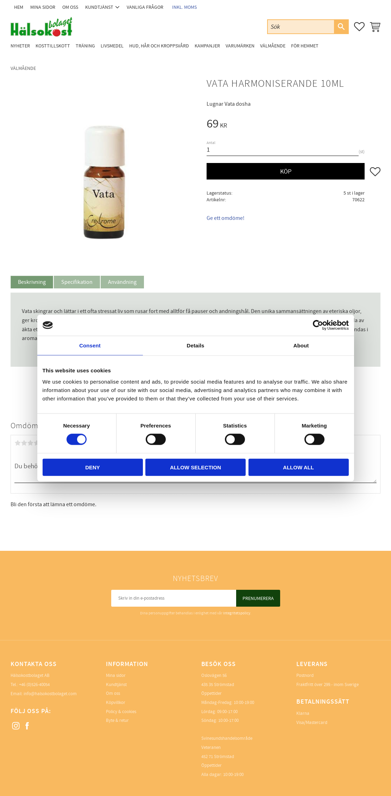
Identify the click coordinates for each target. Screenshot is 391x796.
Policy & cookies (121, 712)
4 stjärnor (36, 443)
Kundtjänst (116, 684)
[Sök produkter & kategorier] (301, 26)
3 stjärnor (30, 443)
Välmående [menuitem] (272, 46)
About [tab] (301, 345)
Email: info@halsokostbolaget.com (44, 694)
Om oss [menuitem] (70, 7)
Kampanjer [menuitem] (207, 46)
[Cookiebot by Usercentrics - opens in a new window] (318, 325)
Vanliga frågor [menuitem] (145, 7)
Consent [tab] (90, 345)
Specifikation (77, 282)
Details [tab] (195, 345)
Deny (92, 467)
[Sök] (341, 26)
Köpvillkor (115, 702)
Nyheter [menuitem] (20, 46)
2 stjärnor (24, 443)
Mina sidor (116, 675)
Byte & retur (117, 720)
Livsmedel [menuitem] (112, 46)
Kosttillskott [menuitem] (53, 46)
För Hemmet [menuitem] (305, 46)
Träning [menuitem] (85, 46)
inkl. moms (184, 7)
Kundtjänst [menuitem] (99, 7)
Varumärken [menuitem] (240, 46)
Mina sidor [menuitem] (42, 7)
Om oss (113, 693)
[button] (359, 26)
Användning (122, 282)
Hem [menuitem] (18, 7)
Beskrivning (32, 282)
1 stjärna (17, 443)
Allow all (298, 467)
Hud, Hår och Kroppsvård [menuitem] (159, 46)
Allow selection (195, 467)
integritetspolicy (236, 613)
